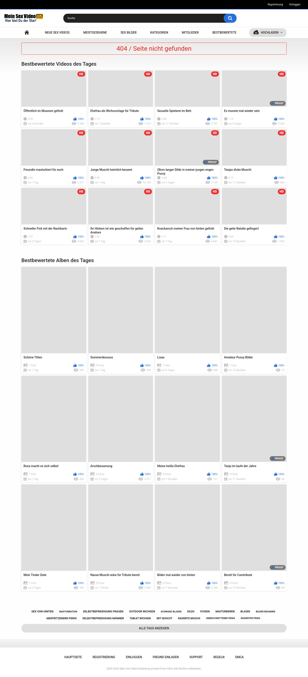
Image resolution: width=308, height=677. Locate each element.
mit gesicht (164, 618)
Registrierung (275, 4)
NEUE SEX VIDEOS (57, 32)
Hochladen (269, 32)
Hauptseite (26, 32)
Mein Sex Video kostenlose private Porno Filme (146, 668)
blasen (245, 611)
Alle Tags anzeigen (154, 628)
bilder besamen (265, 611)
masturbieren (225, 611)
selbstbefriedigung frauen (103, 611)
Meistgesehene (95, 32)
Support (196, 657)
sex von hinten (42, 611)
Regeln (219, 657)
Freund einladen (166, 657)
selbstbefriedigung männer (103, 618)
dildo (190, 611)
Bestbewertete (224, 32)
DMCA (239, 657)
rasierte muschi (189, 618)
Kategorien (159, 32)
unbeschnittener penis (220, 618)
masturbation (68, 611)
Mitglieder (190, 32)
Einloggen (295, 4)
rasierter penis (250, 618)
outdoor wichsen (142, 611)
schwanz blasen (171, 611)
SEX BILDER (129, 32)
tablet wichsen (140, 618)
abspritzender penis (61, 618)
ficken (205, 611)
